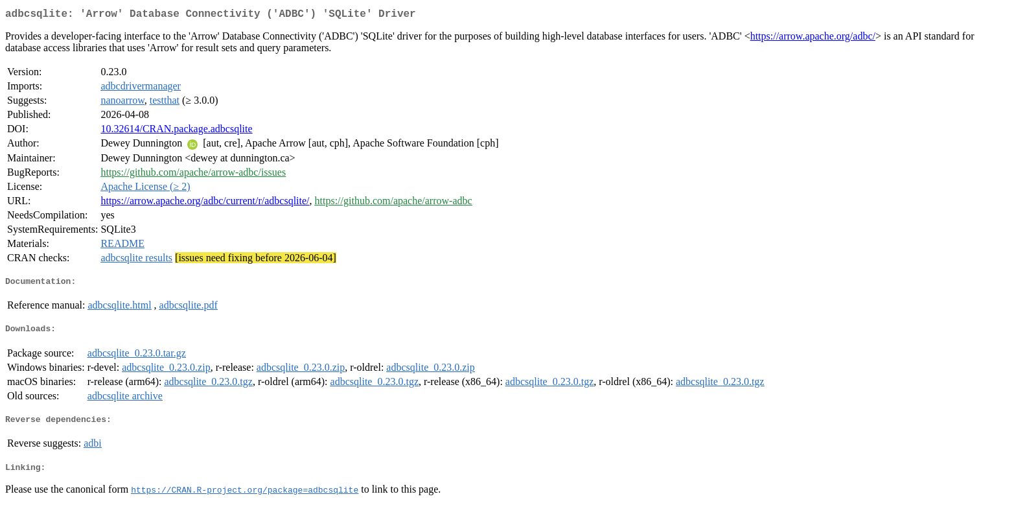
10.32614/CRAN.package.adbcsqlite (176, 131)
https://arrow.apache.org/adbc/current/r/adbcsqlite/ (204, 203)
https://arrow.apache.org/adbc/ (812, 38)
